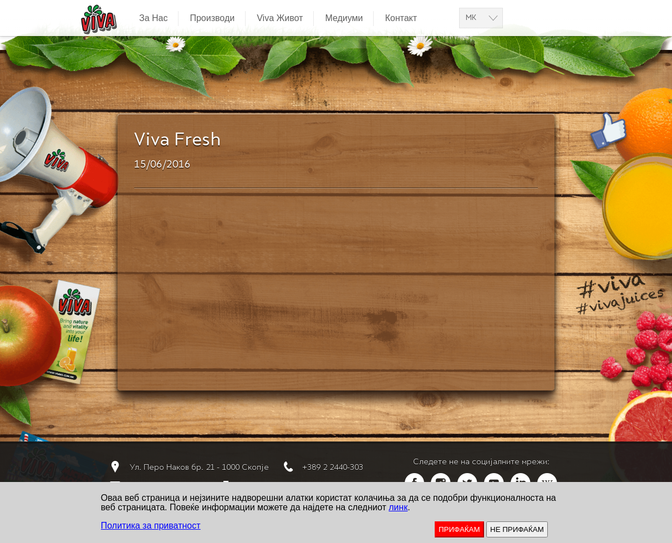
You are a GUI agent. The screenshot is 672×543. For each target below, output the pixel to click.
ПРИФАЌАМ (459, 529)
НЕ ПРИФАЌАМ (517, 529)
